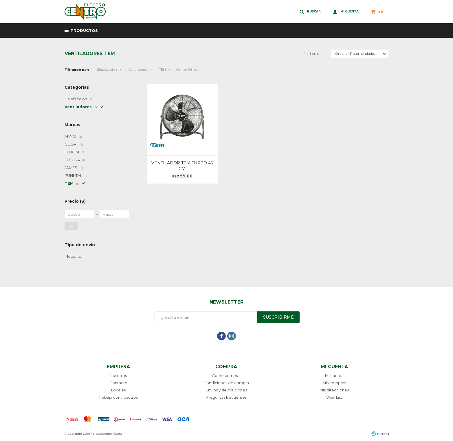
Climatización (106, 70)
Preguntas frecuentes (226, 397)
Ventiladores (138, 70)
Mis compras (334, 382)
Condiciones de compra (226, 382)
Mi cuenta (334, 375)
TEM (162, 70)
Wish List (334, 397)
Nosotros (118, 375)
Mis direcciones (334, 390)
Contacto (118, 382)
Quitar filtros (186, 69)
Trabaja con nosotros (118, 397)
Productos (84, 30)
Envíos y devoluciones (226, 390)
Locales (118, 390)
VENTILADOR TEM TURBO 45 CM (182, 165)
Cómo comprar (226, 375)
